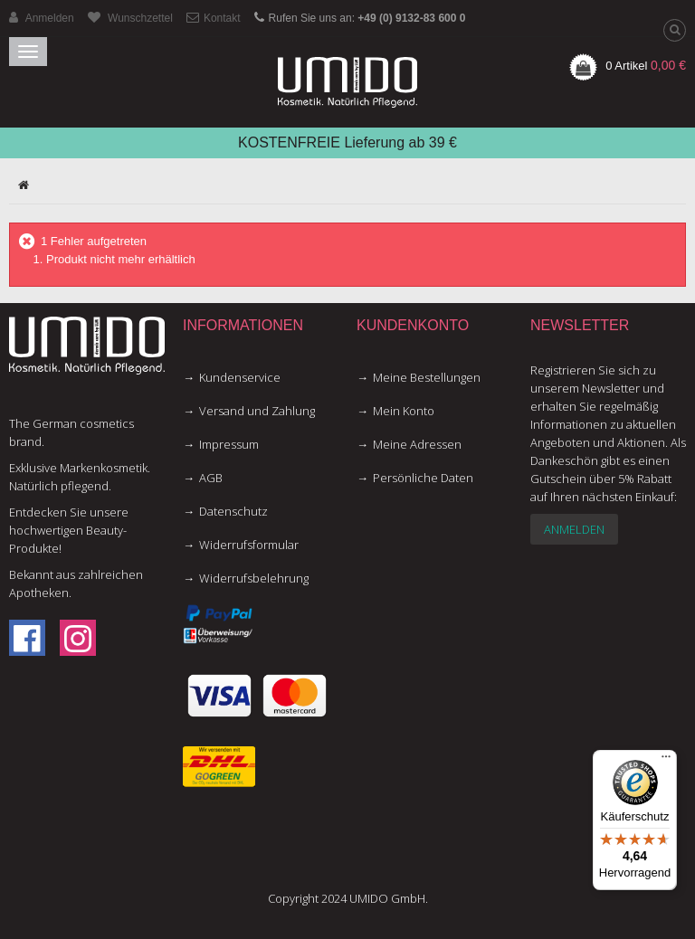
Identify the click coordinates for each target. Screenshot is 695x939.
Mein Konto (403, 411)
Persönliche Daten (423, 478)
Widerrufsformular (249, 544)
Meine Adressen (417, 444)
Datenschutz (233, 511)
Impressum (229, 444)
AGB (211, 478)
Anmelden (574, 529)
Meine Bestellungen (427, 377)
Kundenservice (240, 377)
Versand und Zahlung (257, 411)
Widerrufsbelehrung (254, 578)
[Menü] (666, 761)
